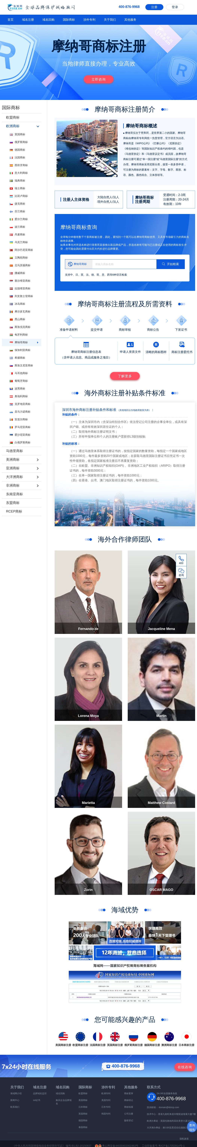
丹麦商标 (17, 234)
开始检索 (170, 264)
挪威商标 (17, 272)
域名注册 (28, 19)
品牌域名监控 (40, 1093)
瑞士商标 (17, 188)
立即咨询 (98, 79)
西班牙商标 (19, 165)
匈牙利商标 (19, 334)
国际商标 (69, 19)
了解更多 (125, 376)
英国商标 (17, 134)
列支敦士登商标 (21, 296)
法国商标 (17, 157)
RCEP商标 (14, 511)
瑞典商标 (17, 180)
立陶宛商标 (19, 257)
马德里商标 (14, 451)
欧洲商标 (13, 126)
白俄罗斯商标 (20, 442)
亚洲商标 (13, 468)
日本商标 (83, 1107)
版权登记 (128, 1120)
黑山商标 (17, 319)
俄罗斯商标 (19, 142)
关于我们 (110, 19)
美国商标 (83, 1100)
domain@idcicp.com (169, 1107)
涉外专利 (89, 19)
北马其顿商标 (20, 265)
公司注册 (128, 1113)
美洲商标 (13, 459)
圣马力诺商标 (20, 411)
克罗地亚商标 (20, 403)
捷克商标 (17, 203)
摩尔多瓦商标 (20, 311)
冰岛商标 (17, 303)
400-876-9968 (123, 1065)
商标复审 (128, 1093)
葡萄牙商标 (19, 380)
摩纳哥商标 (19, 342)
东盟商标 (13, 503)
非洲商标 (13, 485)
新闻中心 (14, 1100)
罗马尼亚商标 (20, 427)
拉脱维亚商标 (20, 288)
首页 (11, 19)
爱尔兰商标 (19, 219)
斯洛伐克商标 (20, 326)
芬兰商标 (17, 211)
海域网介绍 (16, 1093)
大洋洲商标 (14, 477)
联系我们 (14, 1107)
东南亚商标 (14, 494)
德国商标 (17, 149)
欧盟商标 (13, 117)
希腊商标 (17, 357)
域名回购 (48, 19)
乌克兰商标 (19, 242)
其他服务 (130, 19)
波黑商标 (17, 388)
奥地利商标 (19, 396)
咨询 (185, 1067)
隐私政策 (184, 1138)
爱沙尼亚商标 (20, 434)
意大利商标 (19, 172)
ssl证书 (36, 1100)
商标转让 (128, 1100)
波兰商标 (17, 226)
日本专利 (105, 1107)
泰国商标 (83, 1127)
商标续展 (128, 1107)
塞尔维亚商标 (20, 280)
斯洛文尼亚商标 (21, 365)
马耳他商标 (19, 373)
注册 (154, 7)
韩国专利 (105, 1113)
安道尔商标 (19, 419)
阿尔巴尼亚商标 (21, 249)
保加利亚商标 (20, 350)
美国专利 (105, 1100)
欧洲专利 (105, 1093)
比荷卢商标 (19, 195)
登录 (175, 7)
